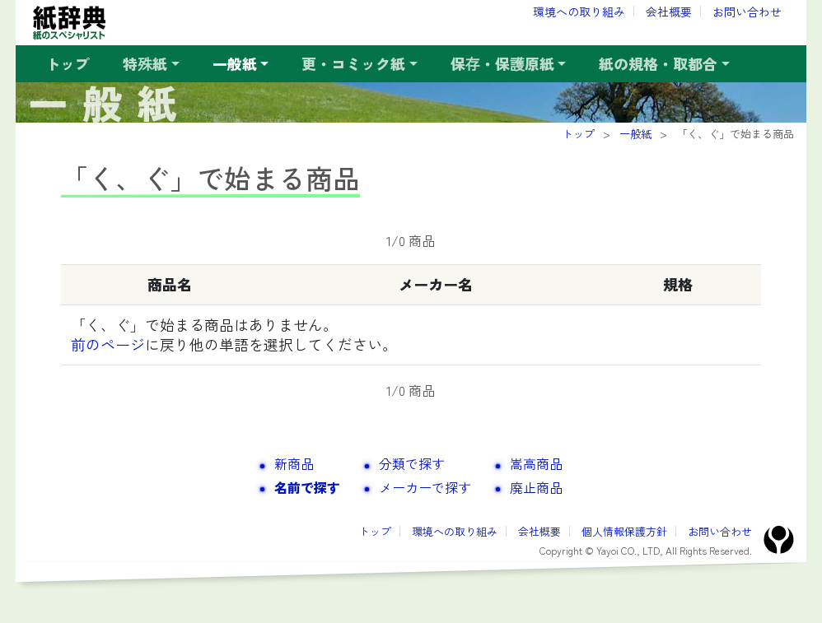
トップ (67, 63)
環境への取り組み (579, 11)
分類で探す (412, 463)
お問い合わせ (747, 11)
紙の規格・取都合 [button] (658, 63)
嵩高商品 (536, 463)
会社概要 (669, 11)
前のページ (108, 344)
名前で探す (307, 487)
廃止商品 (536, 487)
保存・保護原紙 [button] (502, 63)
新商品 (294, 463)
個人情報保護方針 (624, 531)
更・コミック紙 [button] (353, 63)
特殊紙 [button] (145, 63)
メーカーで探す (425, 487)
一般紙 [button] (235, 63)
